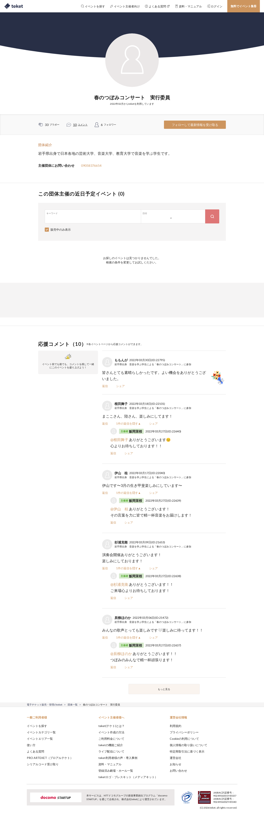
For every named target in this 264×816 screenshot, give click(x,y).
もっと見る (164, 689)
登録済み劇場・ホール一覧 (115, 770)
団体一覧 (73, 704)
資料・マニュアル (109, 764)
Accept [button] (235, 795)
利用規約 (175, 726)
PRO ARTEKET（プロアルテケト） (50, 758)
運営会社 (175, 758)
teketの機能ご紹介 (110, 745)
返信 (105, 386)
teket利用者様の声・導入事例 (117, 758)
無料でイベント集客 (244, 6)
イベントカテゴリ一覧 (41, 732)
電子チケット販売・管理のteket (44, 704)
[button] (20, 800)
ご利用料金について (111, 738)
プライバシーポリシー (184, 732)
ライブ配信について (111, 751)
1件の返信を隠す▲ (128, 423)
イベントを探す (37, 726)
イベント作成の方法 (111, 732)
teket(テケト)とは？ (111, 726)
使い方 (31, 745)
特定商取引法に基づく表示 (187, 751)
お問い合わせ (178, 770)
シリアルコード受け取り (43, 764)
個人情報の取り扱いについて (188, 745)
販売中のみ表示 (61, 229)
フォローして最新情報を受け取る (195, 125)
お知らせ (175, 764)
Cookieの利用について (184, 738)
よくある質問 (35, 751)
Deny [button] (214, 795)
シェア (120, 386)
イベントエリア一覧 (40, 738)
